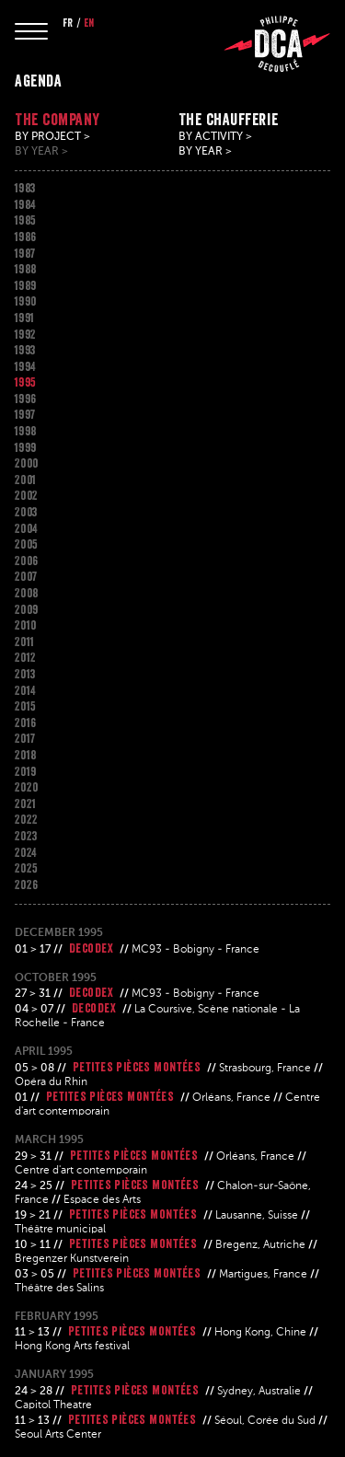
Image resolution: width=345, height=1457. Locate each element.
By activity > (215, 137)
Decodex (91, 948)
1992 (26, 334)
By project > (52, 137)
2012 (26, 657)
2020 (27, 787)
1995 (26, 382)
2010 (26, 625)
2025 (27, 867)
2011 (25, 641)
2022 (27, 819)
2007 (26, 576)
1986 (26, 236)
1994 (25, 366)
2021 (26, 803)
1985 (26, 220)
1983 (25, 187)
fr (68, 23)
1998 (26, 430)
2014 (25, 690)
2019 (26, 771)
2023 (26, 835)
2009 (27, 609)
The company (57, 119)
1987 (25, 253)
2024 (26, 852)
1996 (26, 398)
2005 (27, 544)
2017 (25, 738)
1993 (25, 349)
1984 (25, 204)
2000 (27, 463)
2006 (27, 560)
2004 (26, 528)
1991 (25, 317)
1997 (25, 414)
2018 (26, 754)
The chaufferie (228, 119)
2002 (27, 495)
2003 (26, 511)
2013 (25, 673)
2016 (26, 722)
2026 (27, 884)
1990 (26, 301)
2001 (26, 479)
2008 (27, 592)
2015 (26, 706)
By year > (41, 151)
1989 (26, 285)
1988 (26, 268)
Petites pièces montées (137, 1066)
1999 (26, 447)
